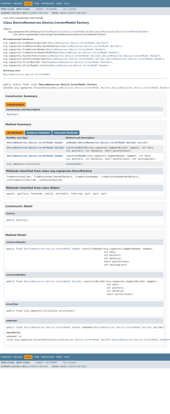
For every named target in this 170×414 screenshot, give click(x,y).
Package (17, 3)
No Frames (51, 9)
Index (59, 3)
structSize (73, 164)
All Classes (69, 9)
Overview (6, 3)
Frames (40, 9)
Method (43, 13)
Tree (36, 3)
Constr (33, 13)
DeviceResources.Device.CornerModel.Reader (121, 31)
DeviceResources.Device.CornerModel (26, 74)
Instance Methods (38, 132)
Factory (11, 114)
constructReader (76, 155)
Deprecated (47, 3)
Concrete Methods (66, 132)
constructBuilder (77, 147)
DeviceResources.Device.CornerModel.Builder (68, 31)
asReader (71, 142)
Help (66, 3)
